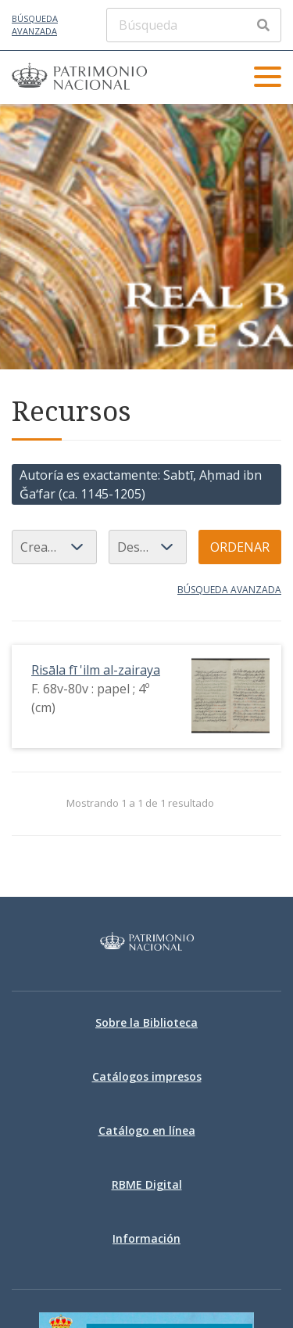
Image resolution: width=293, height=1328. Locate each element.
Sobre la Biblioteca (146, 1022)
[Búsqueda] (193, 25)
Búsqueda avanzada (35, 25)
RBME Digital (147, 1184)
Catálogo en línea (146, 1130)
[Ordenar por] (54, 547)
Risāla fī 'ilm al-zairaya (95, 669)
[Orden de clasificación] (148, 547)
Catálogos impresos (147, 1076)
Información (146, 1238)
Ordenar (240, 547)
